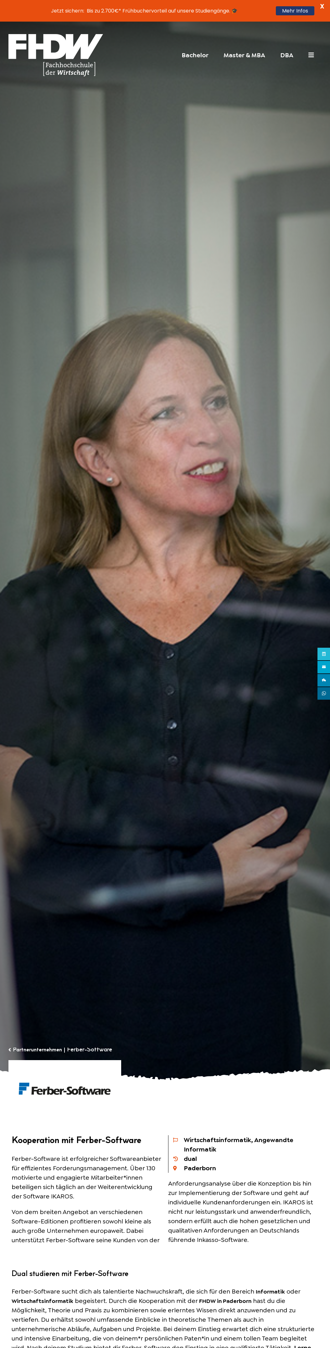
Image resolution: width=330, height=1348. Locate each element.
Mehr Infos (295, 10)
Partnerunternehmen (41, 1050)
